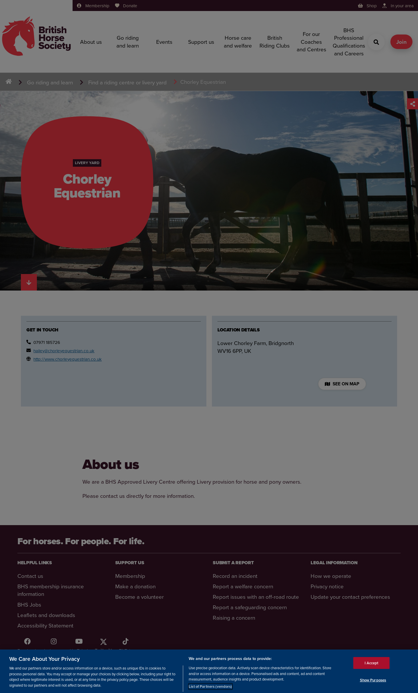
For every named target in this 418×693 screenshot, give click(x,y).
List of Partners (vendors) (210, 690)
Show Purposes (373, 684)
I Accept (371, 666)
